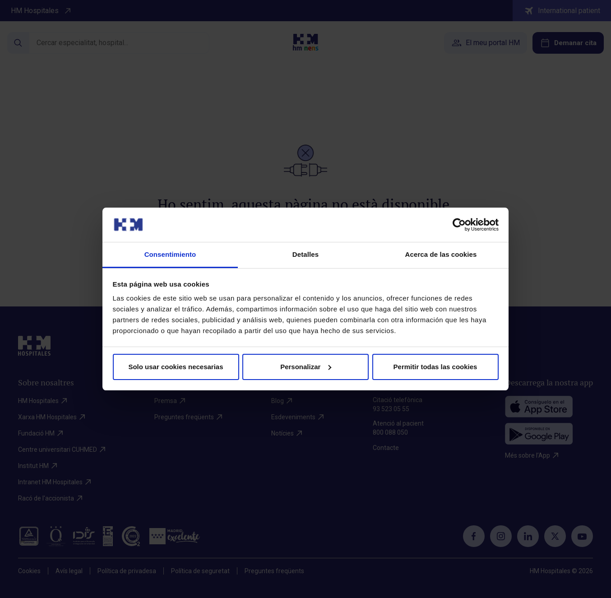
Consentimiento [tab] (170, 254)
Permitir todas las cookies (435, 367)
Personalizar (305, 367)
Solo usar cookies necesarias (175, 367)
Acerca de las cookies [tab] (441, 254)
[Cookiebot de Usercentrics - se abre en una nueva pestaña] (459, 225)
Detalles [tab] (305, 254)
